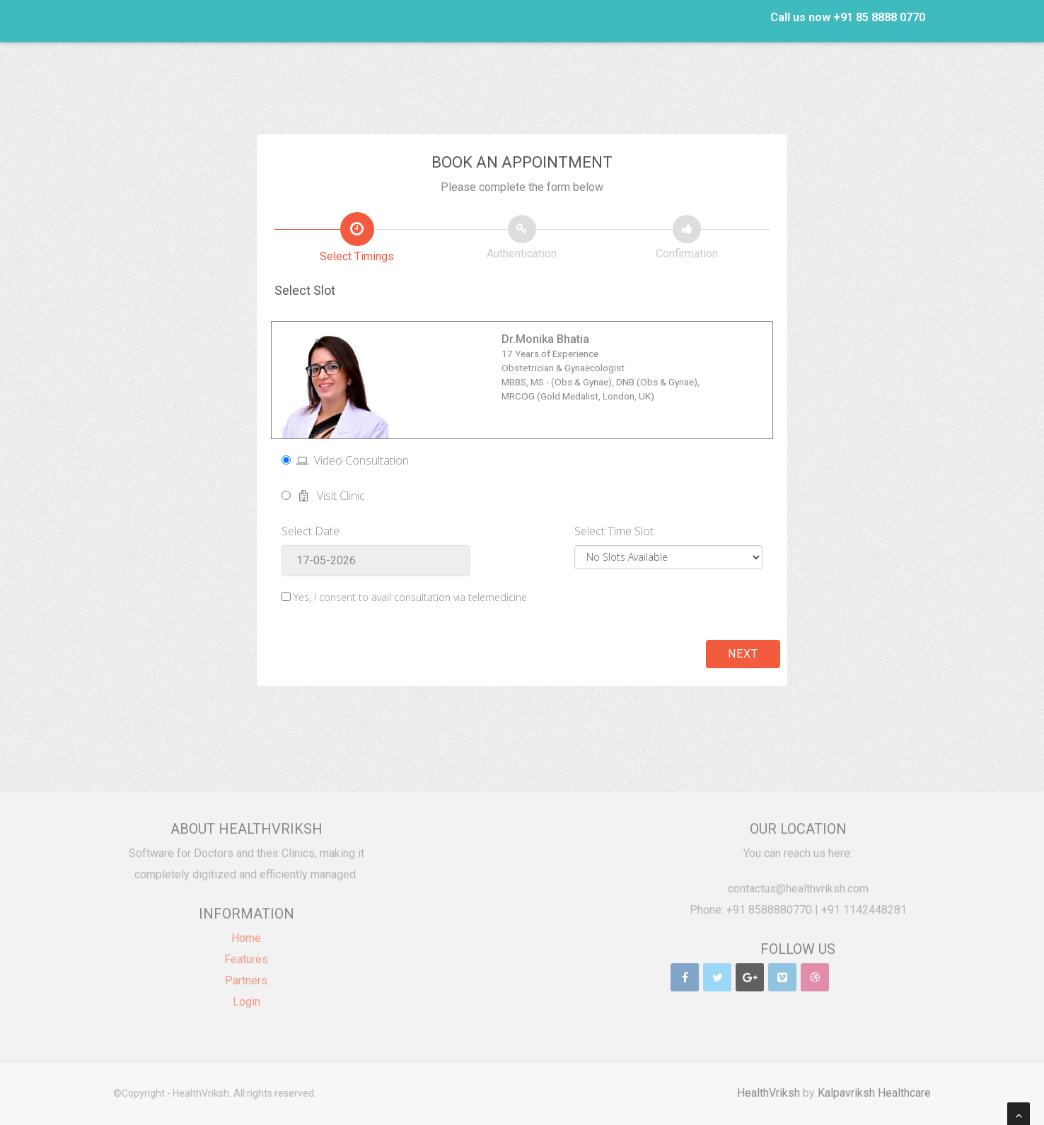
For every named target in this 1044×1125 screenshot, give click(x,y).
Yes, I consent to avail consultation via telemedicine (410, 597)
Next (743, 653)
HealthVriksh (774, 1093)
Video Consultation (345, 460)
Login (246, 996)
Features (246, 953)
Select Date (311, 531)
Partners (246, 974)
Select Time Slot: (615, 531)
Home (246, 932)
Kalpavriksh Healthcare (879, 1093)
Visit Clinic (323, 495)
